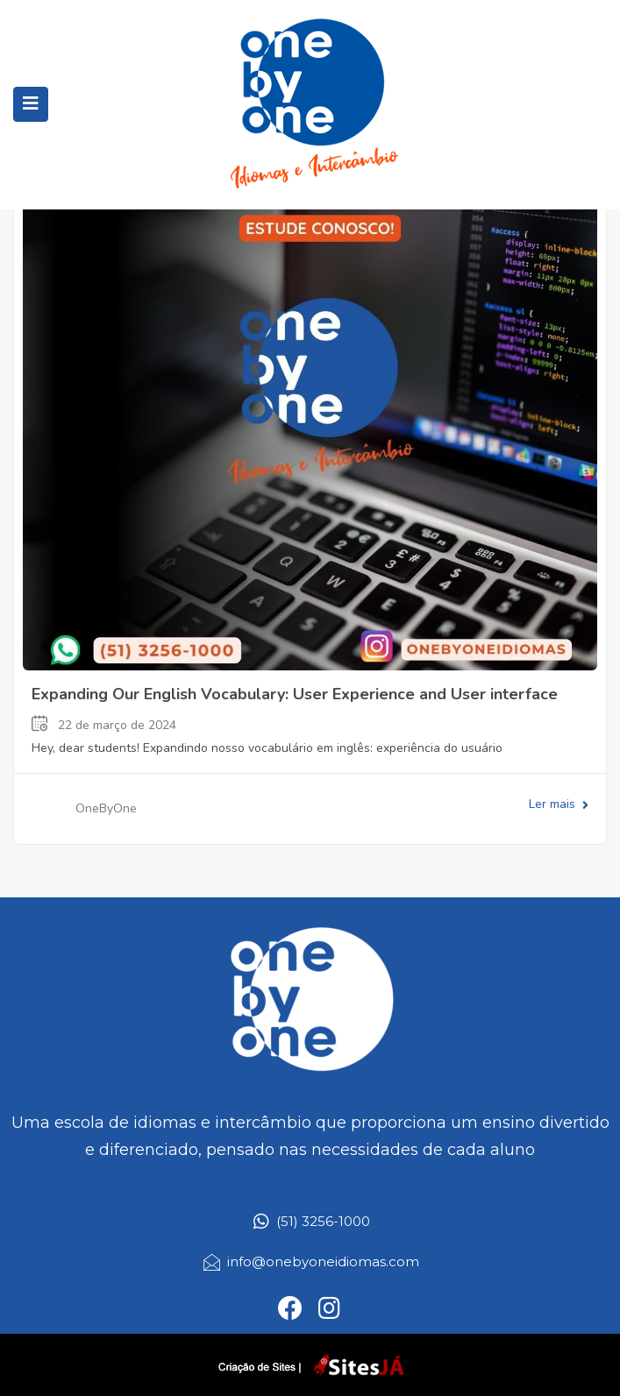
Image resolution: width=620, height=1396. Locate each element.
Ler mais (558, 804)
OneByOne (106, 808)
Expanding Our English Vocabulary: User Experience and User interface (295, 694)
